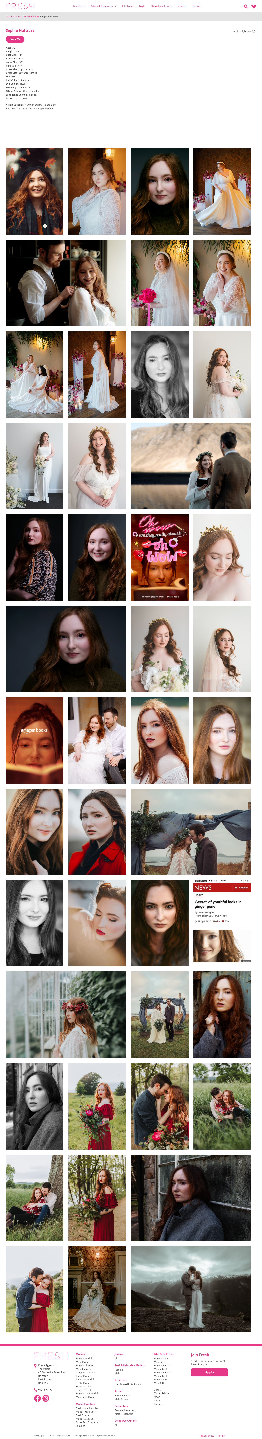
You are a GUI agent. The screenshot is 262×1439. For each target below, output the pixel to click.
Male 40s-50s (161, 1376)
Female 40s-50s (162, 1372)
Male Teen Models (86, 1397)
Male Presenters (124, 1413)
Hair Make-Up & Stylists (128, 1384)
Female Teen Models (87, 1393)
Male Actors (121, 1399)
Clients (158, 1389)
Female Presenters (125, 1410)
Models (79, 6)
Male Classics (83, 1369)
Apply (209, 1372)
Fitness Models (84, 1386)
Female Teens (161, 1358)
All (116, 1358)
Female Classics (84, 1365)
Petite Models (83, 1383)
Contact (197, 6)
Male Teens (160, 1362)
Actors (18, 16)
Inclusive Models (85, 1379)
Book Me (15, 39)
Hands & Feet (83, 1390)
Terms (221, 1435)
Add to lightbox (244, 32)
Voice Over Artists (126, 1420)
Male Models (83, 1362)
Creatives (120, 1380)
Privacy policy (207, 1435)
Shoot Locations (161, 6)
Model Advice (161, 1393)
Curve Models (83, 1376)
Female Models (84, 1358)
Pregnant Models (85, 1372)
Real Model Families (87, 1408)
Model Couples (84, 1418)
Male (117, 1373)
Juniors (119, 1354)
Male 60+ (159, 1383)
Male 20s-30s (161, 1369)
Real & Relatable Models (130, 1365)
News (157, 1397)
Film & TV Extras (163, 1354)
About (182, 6)
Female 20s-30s (162, 1365)
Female (119, 1369)
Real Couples (83, 1415)
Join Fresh (127, 6)
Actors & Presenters (103, 6)
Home (9, 16)
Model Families (85, 1404)
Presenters (121, 1406)
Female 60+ (160, 1379)
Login (142, 6)
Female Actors (31, 16)
